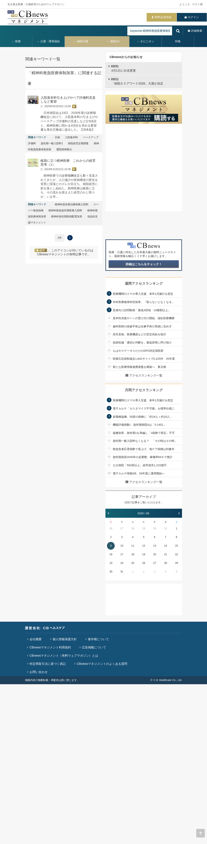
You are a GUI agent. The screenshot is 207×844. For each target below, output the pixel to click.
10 (121, 545)
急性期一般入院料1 (52, 143)
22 (176, 554)
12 (143, 545)
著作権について (98, 639)
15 (176, 545)
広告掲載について (94, 647)
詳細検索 (196, 30)
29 (143, 528)
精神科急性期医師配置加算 (66, 216)
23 (111, 563)
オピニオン (145, 41)
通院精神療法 (64, 149)
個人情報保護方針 (65, 639)
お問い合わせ (39, 672)
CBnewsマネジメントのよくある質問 (102, 663)
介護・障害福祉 (48, 41)
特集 (178, 41)
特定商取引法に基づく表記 (48, 663)
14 (165, 545)
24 (121, 563)
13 (154, 545)
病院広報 (81, 41)
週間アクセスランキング (144, 283)
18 (132, 554)
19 (143, 554)
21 (165, 554)
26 (111, 528)
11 (132, 545)
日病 (57, 137)
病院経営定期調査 (78, 143)
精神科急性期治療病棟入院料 (71, 204)
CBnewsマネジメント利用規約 (50, 647)
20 (154, 554)
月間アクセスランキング (144, 390)
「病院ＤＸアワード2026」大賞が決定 (137, 81)
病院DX (113, 41)
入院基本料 (71, 137)
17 (121, 554)
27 (121, 528)
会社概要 (36, 639)
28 (132, 528)
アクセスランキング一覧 (143, 375)
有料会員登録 (163, 17)
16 (111, 554)
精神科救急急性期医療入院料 (65, 210)
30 (154, 528)
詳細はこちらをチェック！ (144, 264)
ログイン (193, 17)
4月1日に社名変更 (123, 68)
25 (132, 563)
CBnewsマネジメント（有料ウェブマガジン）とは (64, 655)
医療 (16, 41)
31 (165, 528)
